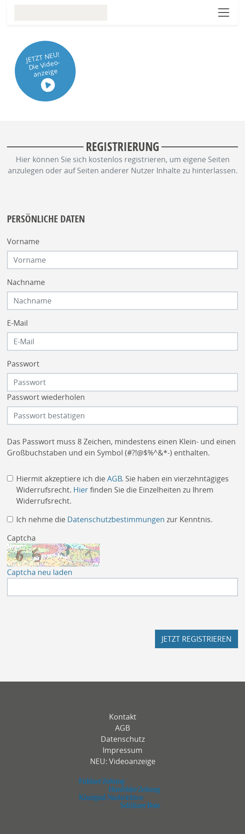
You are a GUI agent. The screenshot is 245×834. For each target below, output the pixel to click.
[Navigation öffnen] (224, 12)
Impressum (122, 750)
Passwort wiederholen (46, 397)
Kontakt (122, 717)
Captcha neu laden (39, 572)
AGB (114, 479)
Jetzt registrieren (196, 639)
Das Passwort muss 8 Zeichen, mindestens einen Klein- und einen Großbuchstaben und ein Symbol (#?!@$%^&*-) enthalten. (121, 447)
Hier (80, 490)
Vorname (23, 241)
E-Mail (17, 323)
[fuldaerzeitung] (122, 793)
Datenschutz (123, 739)
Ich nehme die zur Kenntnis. (114, 519)
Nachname (26, 282)
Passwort (23, 364)
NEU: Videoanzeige (122, 761)
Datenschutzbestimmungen (116, 519)
